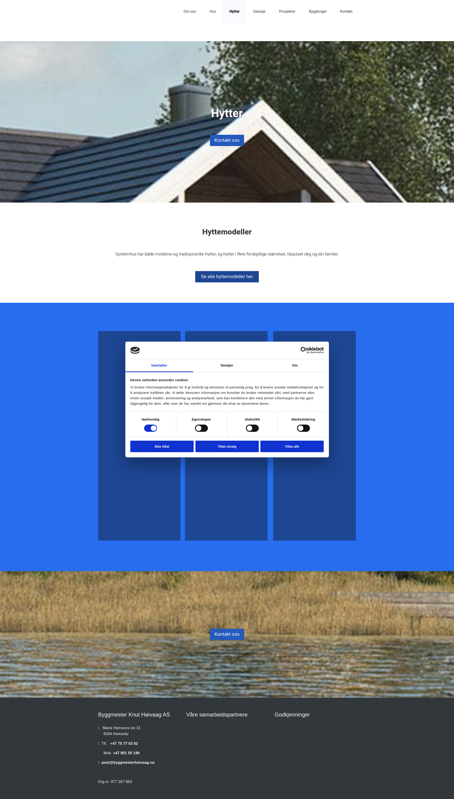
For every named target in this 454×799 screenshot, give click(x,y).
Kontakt (346, 11)
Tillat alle (292, 446)
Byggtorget (318, 11)
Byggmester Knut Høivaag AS (134, 715)
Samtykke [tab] (159, 365)
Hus (212, 11)
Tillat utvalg (227, 446)
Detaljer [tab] (227, 365)
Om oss (189, 11)
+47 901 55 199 (126, 753)
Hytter (235, 11)
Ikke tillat (162, 446)
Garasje (259, 11)
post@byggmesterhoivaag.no (128, 762)
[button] (227, 140)
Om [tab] (295, 365)
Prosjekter (287, 11)
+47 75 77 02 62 (124, 743)
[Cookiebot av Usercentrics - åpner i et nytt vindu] (304, 350)
